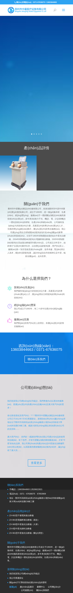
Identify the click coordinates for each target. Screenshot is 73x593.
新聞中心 (41, 579)
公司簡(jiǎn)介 (54, 579)
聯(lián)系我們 (36, 351)
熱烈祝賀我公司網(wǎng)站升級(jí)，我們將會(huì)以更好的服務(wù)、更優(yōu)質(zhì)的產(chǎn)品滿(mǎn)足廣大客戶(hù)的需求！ (35, 396)
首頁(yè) (13, 579)
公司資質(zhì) (27, 582)
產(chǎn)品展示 (27, 579)
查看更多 (36, 455)
